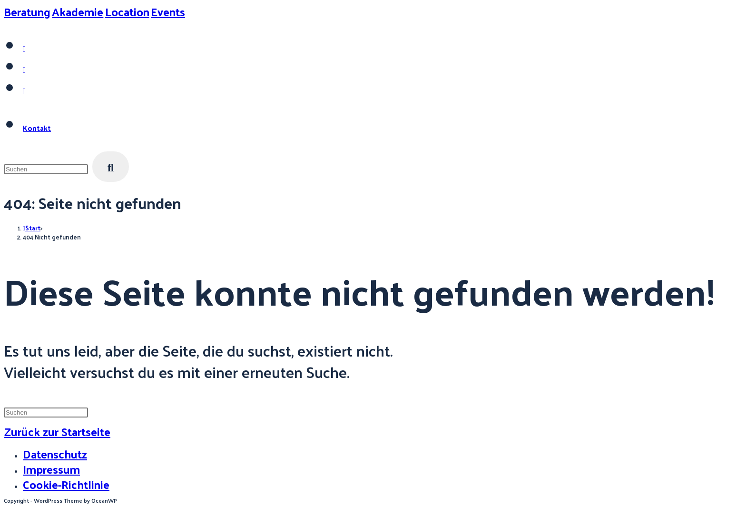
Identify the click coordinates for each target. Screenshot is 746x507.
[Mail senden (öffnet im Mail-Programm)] (24, 91)
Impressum (51, 468)
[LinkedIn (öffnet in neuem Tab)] (24, 69)
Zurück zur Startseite (57, 431)
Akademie (77, 11)
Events (168, 11)
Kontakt (37, 127)
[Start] (31, 227)
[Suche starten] (110, 166)
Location (127, 11)
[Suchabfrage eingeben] (46, 169)
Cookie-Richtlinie (66, 484)
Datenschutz (55, 453)
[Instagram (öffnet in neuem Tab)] (24, 48)
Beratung (27, 11)
